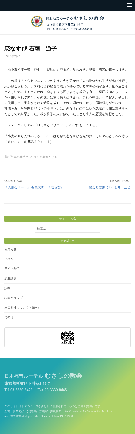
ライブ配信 (12, 268)
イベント (10, 259)
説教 (7, 288)
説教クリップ (13, 298)
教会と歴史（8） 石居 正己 (110, 187)
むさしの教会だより (44, 157)
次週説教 (10, 278)
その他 (8, 317)
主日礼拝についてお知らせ (22, 307)
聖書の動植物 (19, 157)
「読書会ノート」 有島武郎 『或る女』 (34, 187)
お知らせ (10, 249)
